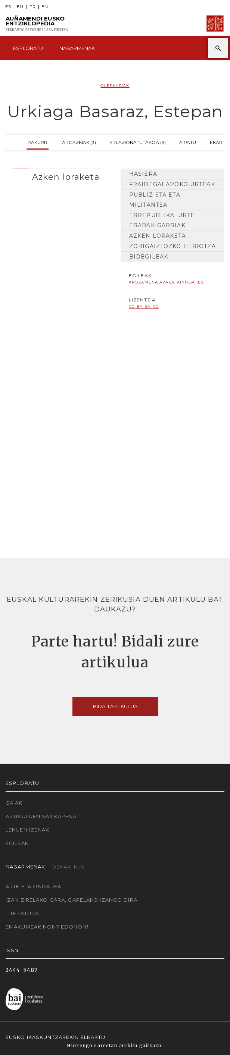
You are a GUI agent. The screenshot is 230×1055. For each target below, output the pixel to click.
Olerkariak (114, 85)
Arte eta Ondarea (33, 886)
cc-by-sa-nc (144, 306)
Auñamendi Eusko (37, 23)
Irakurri (38, 142)
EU (20, 7)
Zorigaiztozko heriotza (172, 246)
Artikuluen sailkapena (41, 816)
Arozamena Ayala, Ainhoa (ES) (167, 282)
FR (32, 7)
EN (44, 7)
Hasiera (143, 173)
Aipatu (187, 142)
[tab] (57, 175)
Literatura (22, 913)
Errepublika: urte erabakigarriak (162, 220)
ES (8, 7)
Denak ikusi (69, 867)
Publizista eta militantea (154, 199)
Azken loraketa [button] (66, 177)
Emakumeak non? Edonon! (47, 927)
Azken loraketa (157, 235)
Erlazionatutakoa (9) (137, 142)
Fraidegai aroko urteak (172, 184)
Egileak (17, 843)
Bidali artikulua (115, 706)
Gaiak (14, 803)
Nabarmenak (77, 48)
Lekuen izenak (28, 830)
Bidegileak (148, 256)
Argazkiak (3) (79, 142)
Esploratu (28, 48)
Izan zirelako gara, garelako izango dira (71, 900)
